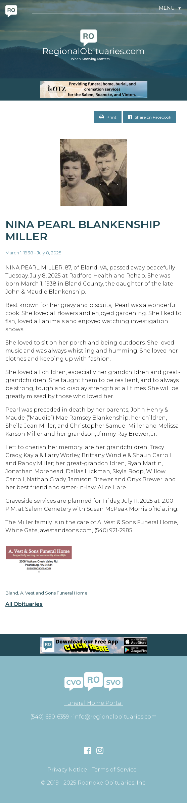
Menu (170, 8)
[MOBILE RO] (93, 89)
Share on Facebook (149, 117)
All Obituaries (24, 604)
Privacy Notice (67, 770)
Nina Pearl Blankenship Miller (82, 230)
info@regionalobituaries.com (115, 717)
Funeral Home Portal (93, 703)
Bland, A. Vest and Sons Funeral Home (46, 593)
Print (107, 117)
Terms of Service (114, 770)
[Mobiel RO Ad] (93, 645)
